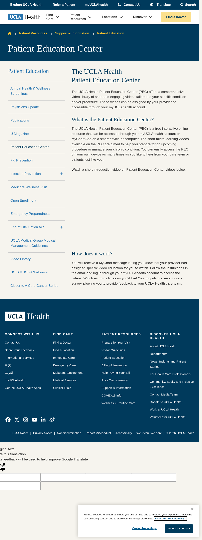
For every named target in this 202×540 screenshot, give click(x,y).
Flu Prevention (21, 160)
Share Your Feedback (19, 350)
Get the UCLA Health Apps (23, 388)
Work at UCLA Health (164, 409)
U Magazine (19, 134)
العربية (9, 372)
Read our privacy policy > (170, 518)
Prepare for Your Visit (116, 342)
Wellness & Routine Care (118, 403)
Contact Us (132, 4)
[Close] (192, 509)
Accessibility (123, 433)
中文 (8, 365)
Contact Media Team (164, 394)
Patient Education (110, 33)
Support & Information (72, 33)
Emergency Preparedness (30, 214)
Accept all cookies (179, 528)
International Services (19, 357)
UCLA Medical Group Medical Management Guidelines (32, 243)
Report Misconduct (98, 433)
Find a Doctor (176, 17)
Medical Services (64, 380)
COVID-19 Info (112, 395)
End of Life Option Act (27, 227)
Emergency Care (64, 365)
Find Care (50, 17)
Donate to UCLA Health (166, 402)
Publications (19, 120)
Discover (140, 17)
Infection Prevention (25, 174)
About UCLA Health (163, 346)
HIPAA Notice (19, 433)
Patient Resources (77, 17)
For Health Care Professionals (170, 374)
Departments (158, 354)
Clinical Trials (62, 388)
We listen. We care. (149, 433)
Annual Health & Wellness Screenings (30, 91)
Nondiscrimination (69, 433)
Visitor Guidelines (113, 350)
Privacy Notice (42, 433)
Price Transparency (115, 380)
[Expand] (61, 174)
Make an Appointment (68, 372)
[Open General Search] (188, 5)
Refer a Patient (64, 4)
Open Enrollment (23, 200)
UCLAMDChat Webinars (29, 272)
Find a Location (63, 350)
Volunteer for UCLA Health (168, 417)
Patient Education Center (29, 147)
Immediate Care (64, 357)
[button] (26, 5)
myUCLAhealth (96, 4)
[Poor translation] (2, 467)
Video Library (20, 259)
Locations (109, 17)
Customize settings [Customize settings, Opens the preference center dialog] (144, 528)
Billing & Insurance (114, 365)
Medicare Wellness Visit (28, 187)
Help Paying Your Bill (116, 372)
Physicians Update (24, 107)
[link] (8, 419)
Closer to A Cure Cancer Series (34, 286)
